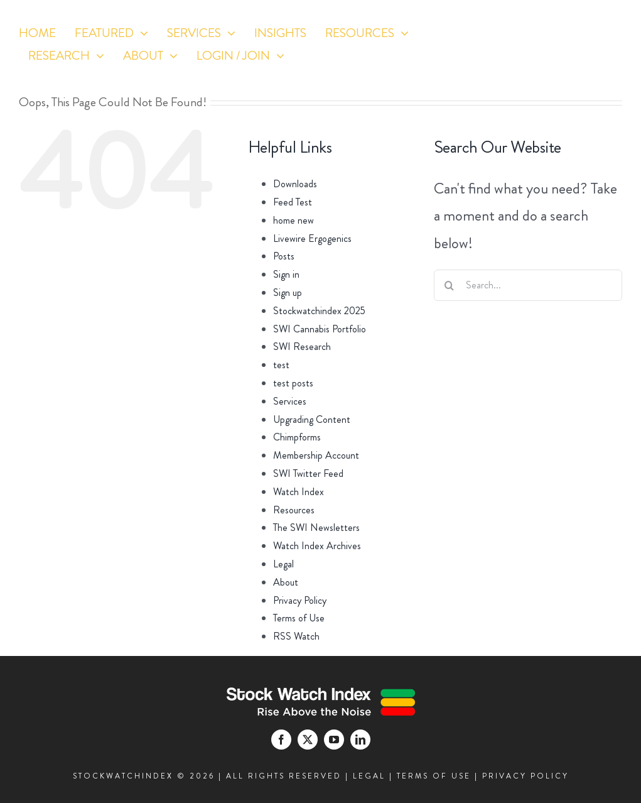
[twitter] (554, 69)
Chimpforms (297, 437)
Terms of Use (299, 618)
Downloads (295, 184)
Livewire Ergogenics (312, 238)
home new (293, 220)
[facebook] (530, 69)
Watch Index (298, 491)
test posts (293, 383)
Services (289, 401)
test (281, 365)
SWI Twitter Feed (308, 473)
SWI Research (302, 346)
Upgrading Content (311, 419)
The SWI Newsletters (316, 527)
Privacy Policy (299, 600)
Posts (283, 256)
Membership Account (316, 455)
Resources (294, 510)
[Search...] (528, 285)
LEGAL (369, 776)
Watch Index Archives (317, 545)
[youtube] (577, 69)
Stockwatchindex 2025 (319, 310)
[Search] (449, 285)
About (285, 582)
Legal (283, 564)
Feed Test (292, 202)
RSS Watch (296, 636)
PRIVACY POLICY (525, 776)
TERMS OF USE (434, 776)
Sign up (287, 292)
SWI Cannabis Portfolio (319, 329)
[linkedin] (600, 69)
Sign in (286, 274)
